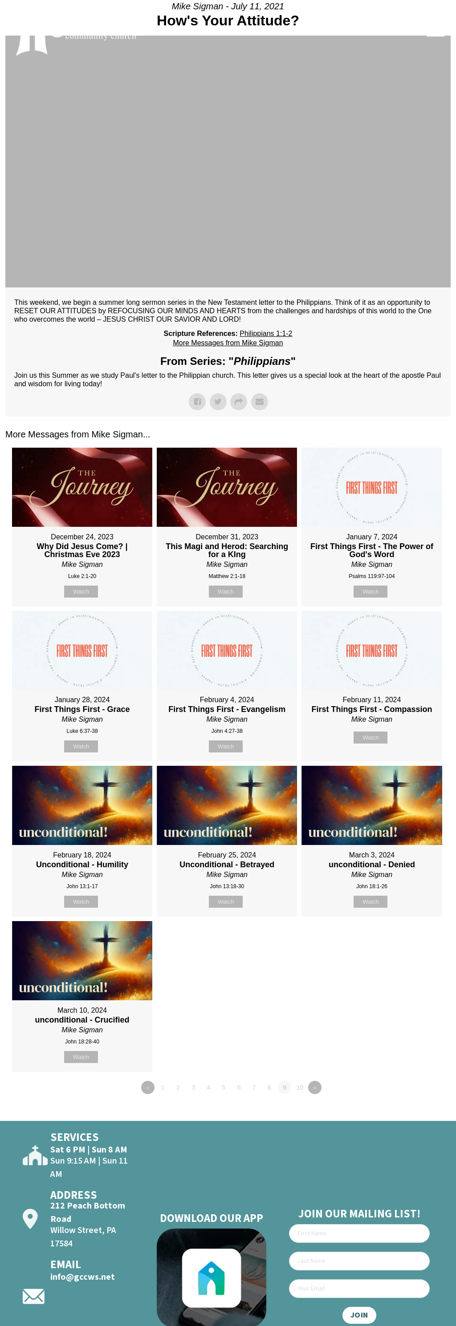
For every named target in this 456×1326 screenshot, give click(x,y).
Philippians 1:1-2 (266, 333)
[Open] (435, 31)
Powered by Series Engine (418, 1112)
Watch (81, 591)
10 (300, 1087)
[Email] (359, 1288)
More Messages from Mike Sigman (228, 343)
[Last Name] (359, 1261)
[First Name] (359, 1233)
